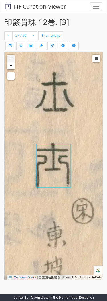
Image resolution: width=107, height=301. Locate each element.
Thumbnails (50, 35)
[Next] (33, 35)
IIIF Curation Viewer (35, 6)
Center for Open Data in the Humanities (45, 297)
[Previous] (8, 35)
